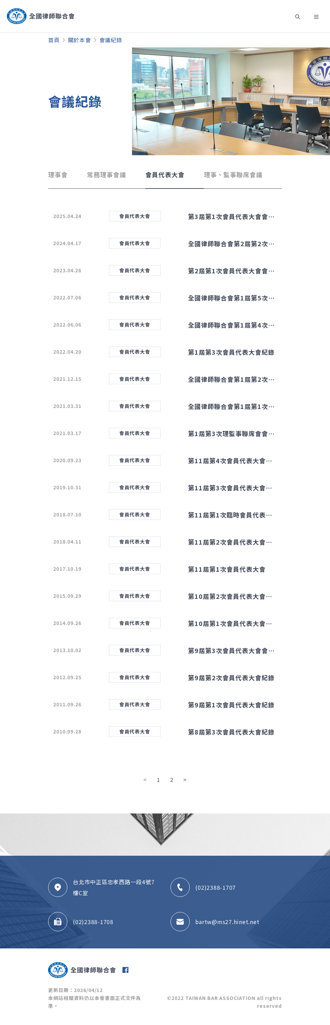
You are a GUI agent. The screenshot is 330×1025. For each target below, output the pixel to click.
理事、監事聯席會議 (233, 174)
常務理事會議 (106, 174)
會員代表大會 (165, 174)
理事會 (58, 174)
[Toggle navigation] (297, 16)
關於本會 (79, 40)
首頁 (54, 40)
